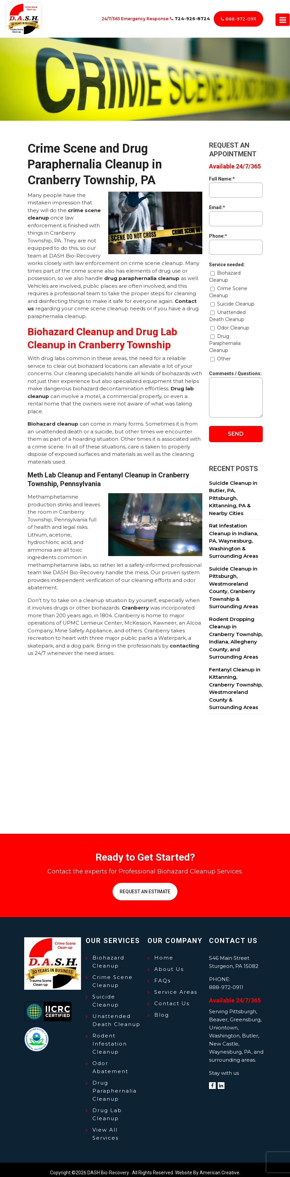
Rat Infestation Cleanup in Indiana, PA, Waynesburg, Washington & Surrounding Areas (233, 535)
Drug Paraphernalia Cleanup (114, 1084)
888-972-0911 (239, 16)
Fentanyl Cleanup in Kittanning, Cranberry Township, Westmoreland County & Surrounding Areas (235, 682)
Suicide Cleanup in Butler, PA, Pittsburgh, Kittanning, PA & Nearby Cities (233, 492)
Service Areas (175, 986)
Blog (161, 1009)
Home (163, 951)
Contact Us (172, 997)
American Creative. (220, 1166)
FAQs (162, 974)
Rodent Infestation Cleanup (109, 1037)
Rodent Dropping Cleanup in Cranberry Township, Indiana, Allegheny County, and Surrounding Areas (235, 632)
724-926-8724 (191, 15)
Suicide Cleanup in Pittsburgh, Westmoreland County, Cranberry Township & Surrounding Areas (233, 581)
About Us (169, 963)
